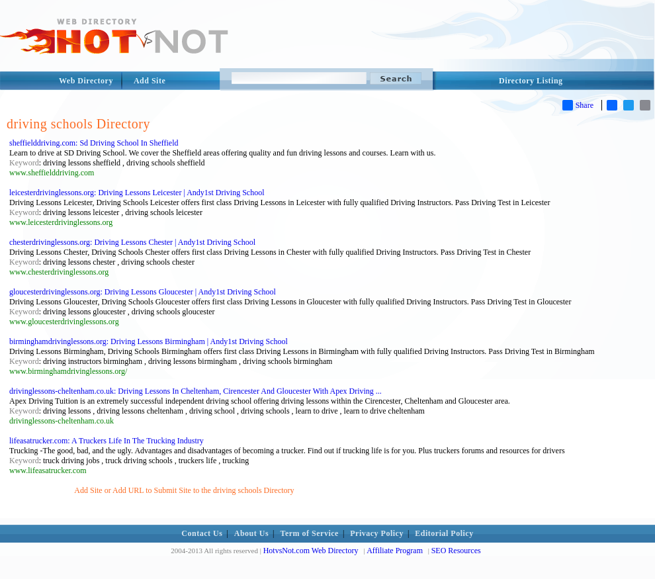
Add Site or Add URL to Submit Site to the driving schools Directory (184, 490)
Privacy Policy (377, 533)
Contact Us (201, 533)
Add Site (149, 80)
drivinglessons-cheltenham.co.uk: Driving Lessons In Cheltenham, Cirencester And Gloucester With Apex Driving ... (195, 391)
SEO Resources (456, 550)
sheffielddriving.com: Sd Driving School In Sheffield (94, 143)
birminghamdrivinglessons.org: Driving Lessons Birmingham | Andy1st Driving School (148, 341)
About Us (251, 533)
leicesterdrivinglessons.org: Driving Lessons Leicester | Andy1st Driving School (136, 192)
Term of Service (310, 533)
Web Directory (86, 80)
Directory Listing (531, 80)
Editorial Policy (444, 533)
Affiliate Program (395, 550)
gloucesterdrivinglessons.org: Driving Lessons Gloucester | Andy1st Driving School (142, 291)
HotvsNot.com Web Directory (311, 550)
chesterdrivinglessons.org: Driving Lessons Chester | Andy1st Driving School (132, 242)
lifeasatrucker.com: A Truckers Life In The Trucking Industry (106, 440)
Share (577, 105)
